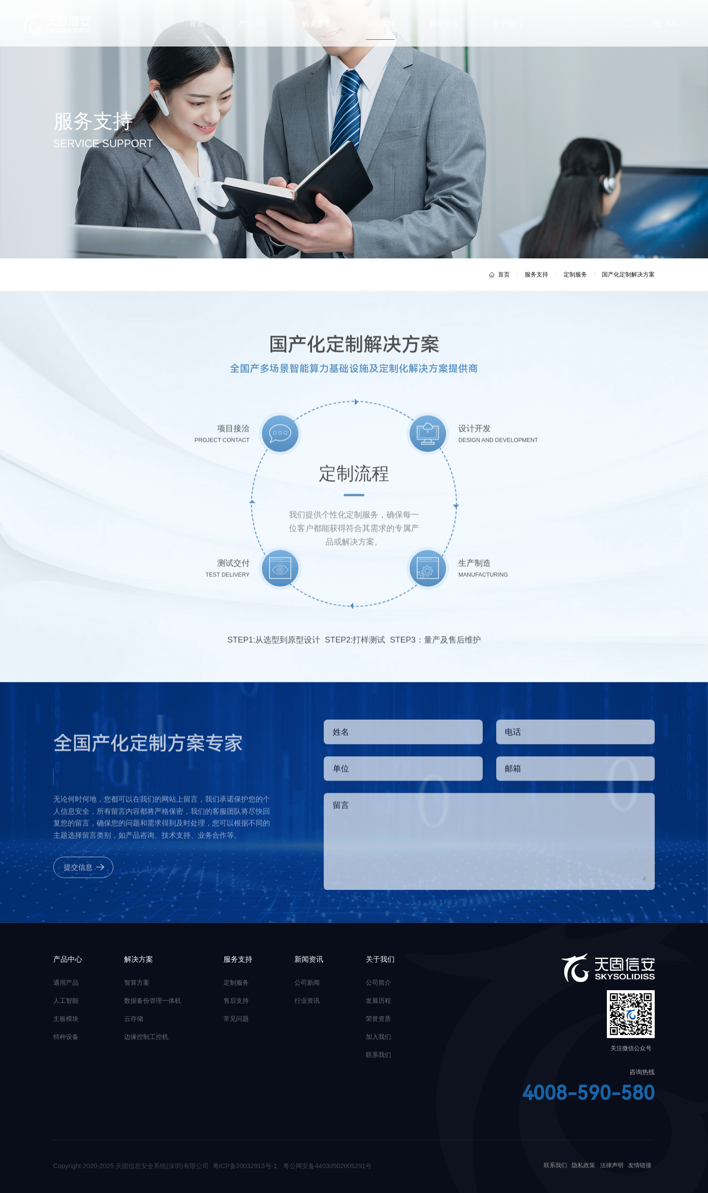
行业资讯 (307, 1000)
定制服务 (575, 274)
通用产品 (66, 982)
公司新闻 (307, 982)
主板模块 (66, 1018)
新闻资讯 (443, 23)
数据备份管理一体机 (152, 1000)
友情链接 (640, 1165)
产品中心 (252, 23)
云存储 (133, 1018)
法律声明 (612, 1165)
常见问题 (236, 1018)
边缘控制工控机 (146, 1036)
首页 (196, 23)
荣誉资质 (378, 1018)
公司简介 (378, 982)
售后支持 (236, 1000)
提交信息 (78, 871)
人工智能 (66, 1000)
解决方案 (316, 23)
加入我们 (378, 1036)
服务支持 (380, 23)
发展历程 (378, 1000)
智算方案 (136, 982)
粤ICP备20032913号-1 (245, 1166)
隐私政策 (583, 1165)
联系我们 (378, 1054)
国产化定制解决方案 (628, 274)
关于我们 (507, 23)
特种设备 (66, 1036)
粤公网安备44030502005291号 (327, 1166)
